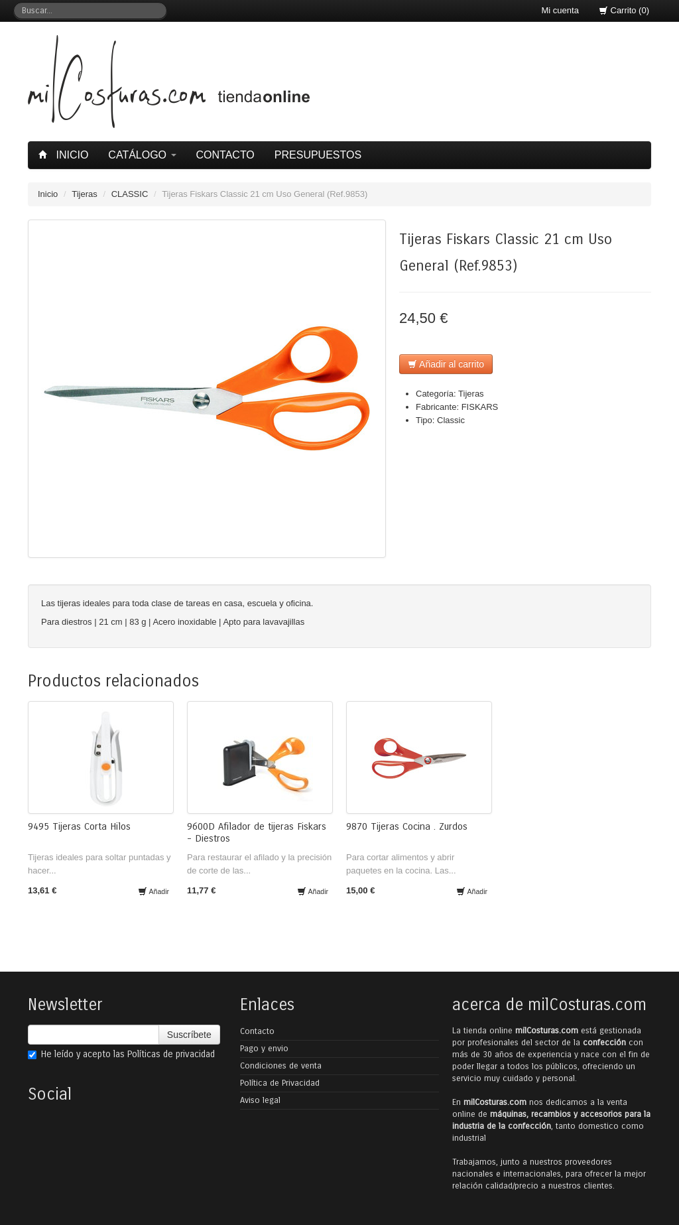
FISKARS (480, 407)
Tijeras (84, 194)
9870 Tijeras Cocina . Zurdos (406, 826)
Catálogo (142, 155)
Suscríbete (189, 1034)
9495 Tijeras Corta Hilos (79, 826)
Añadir (153, 891)
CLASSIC (130, 194)
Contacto (225, 155)
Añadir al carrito (446, 364)
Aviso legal (260, 1100)
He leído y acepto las (121, 1054)
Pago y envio (264, 1048)
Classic (451, 420)
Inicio (65, 155)
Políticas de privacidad (171, 1054)
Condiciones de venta (281, 1066)
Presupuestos (318, 155)
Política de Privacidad (280, 1083)
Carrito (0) (624, 10)
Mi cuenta (560, 10)
